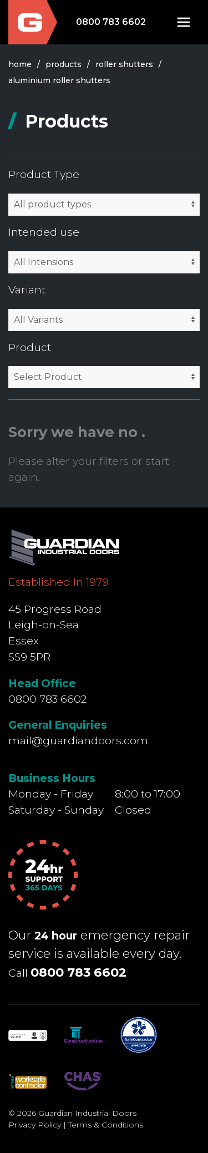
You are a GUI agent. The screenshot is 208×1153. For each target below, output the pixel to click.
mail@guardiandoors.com (78, 740)
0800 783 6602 (111, 22)
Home (20, 64)
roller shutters (124, 64)
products (63, 64)
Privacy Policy (34, 1125)
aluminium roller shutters (59, 80)
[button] (184, 22)
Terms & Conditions (105, 1125)
